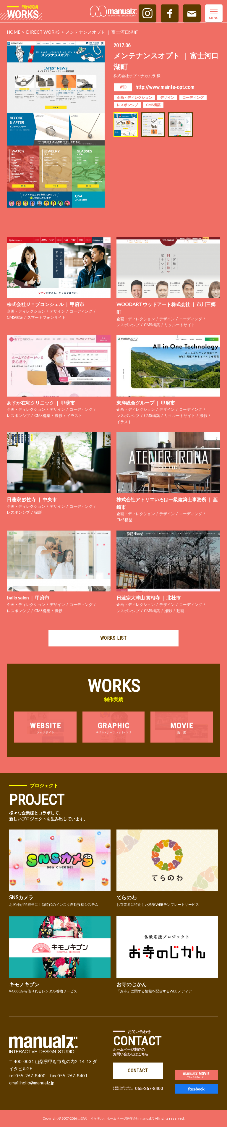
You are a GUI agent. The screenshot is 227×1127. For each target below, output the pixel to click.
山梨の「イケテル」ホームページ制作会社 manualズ (115, 1118)
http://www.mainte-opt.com (164, 87)
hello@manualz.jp (37, 1082)
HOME (13, 32)
